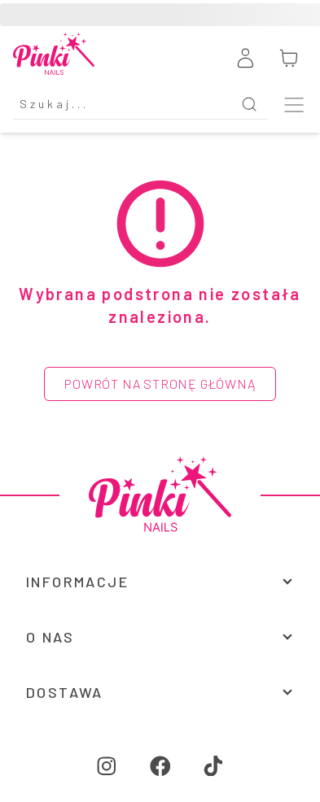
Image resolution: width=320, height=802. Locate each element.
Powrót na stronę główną (159, 383)
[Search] (121, 104)
